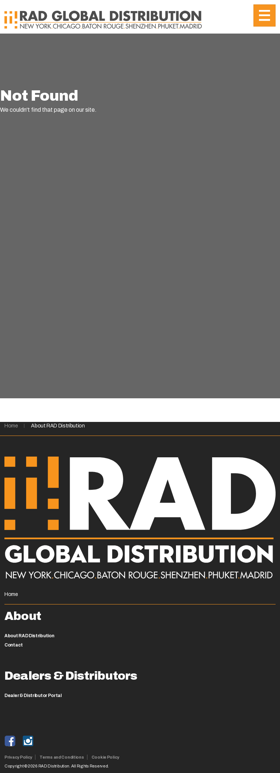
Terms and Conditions (61, 757)
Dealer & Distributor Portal (33, 695)
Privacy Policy (18, 757)
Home (11, 426)
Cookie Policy (105, 757)
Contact (13, 645)
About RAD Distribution (57, 426)
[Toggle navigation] (264, 15)
